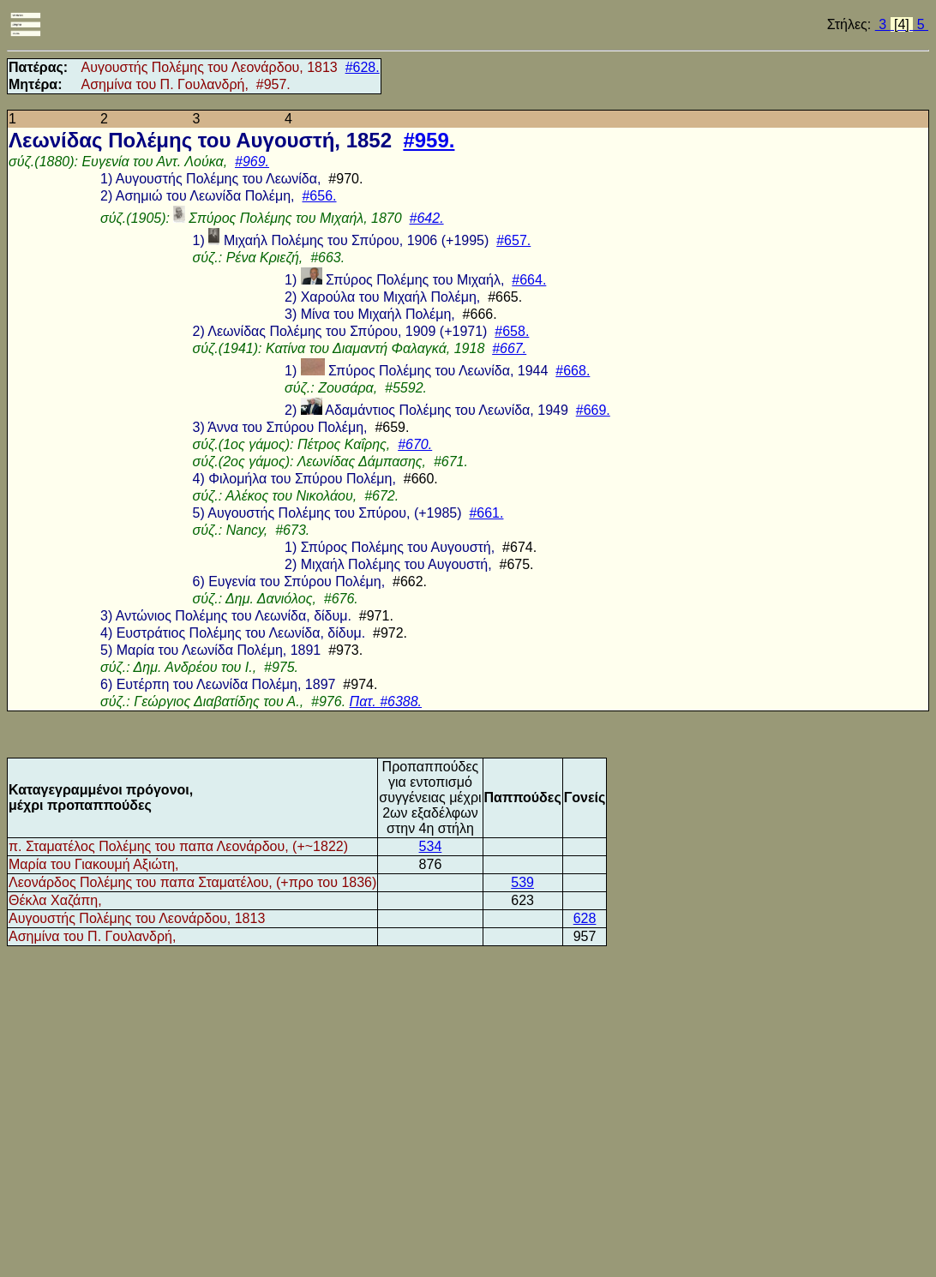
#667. (509, 348)
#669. (593, 410)
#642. (427, 218)
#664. (529, 280)
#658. (512, 331)
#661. (486, 513)
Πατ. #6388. (386, 701)
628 (585, 918)
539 (522, 882)
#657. (513, 240)
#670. (415, 444)
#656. (319, 196)
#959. (428, 140)
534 (430, 846)
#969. (252, 161)
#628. (362, 67)
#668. (572, 370)
